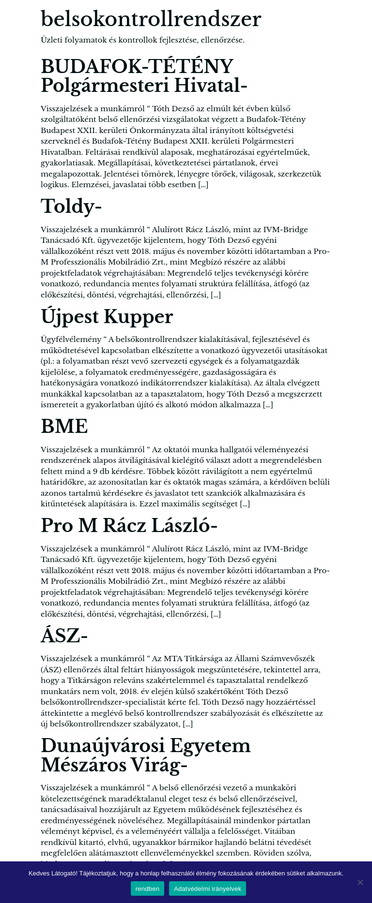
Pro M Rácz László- (129, 526)
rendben (147, 888)
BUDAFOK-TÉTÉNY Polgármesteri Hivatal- (144, 76)
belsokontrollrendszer (151, 19)
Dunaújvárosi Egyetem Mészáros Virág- (146, 755)
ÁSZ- (64, 636)
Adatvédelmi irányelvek (207, 888)
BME (64, 427)
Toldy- (71, 207)
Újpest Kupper (107, 317)
